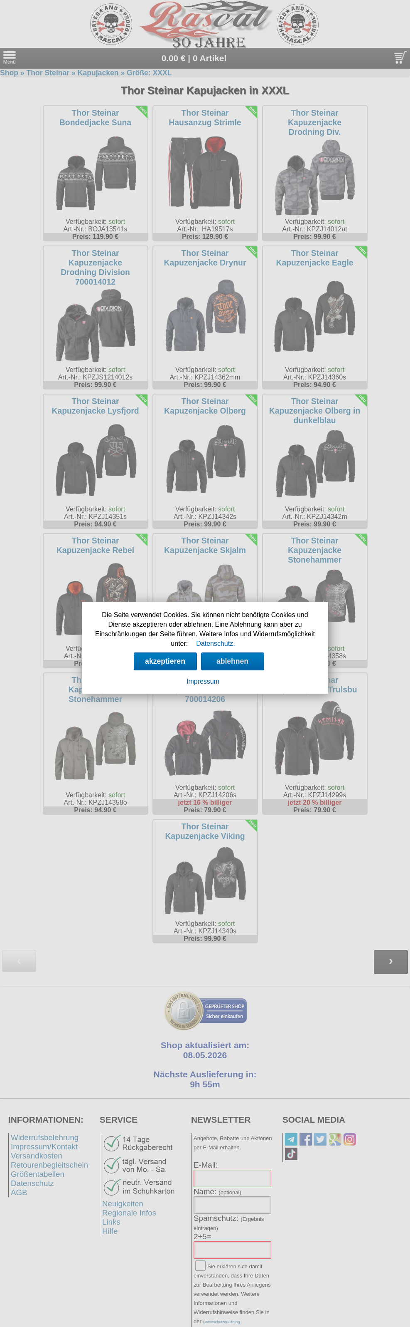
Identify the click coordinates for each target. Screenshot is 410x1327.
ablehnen (232, 661)
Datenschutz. (215, 643)
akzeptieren (165, 661)
